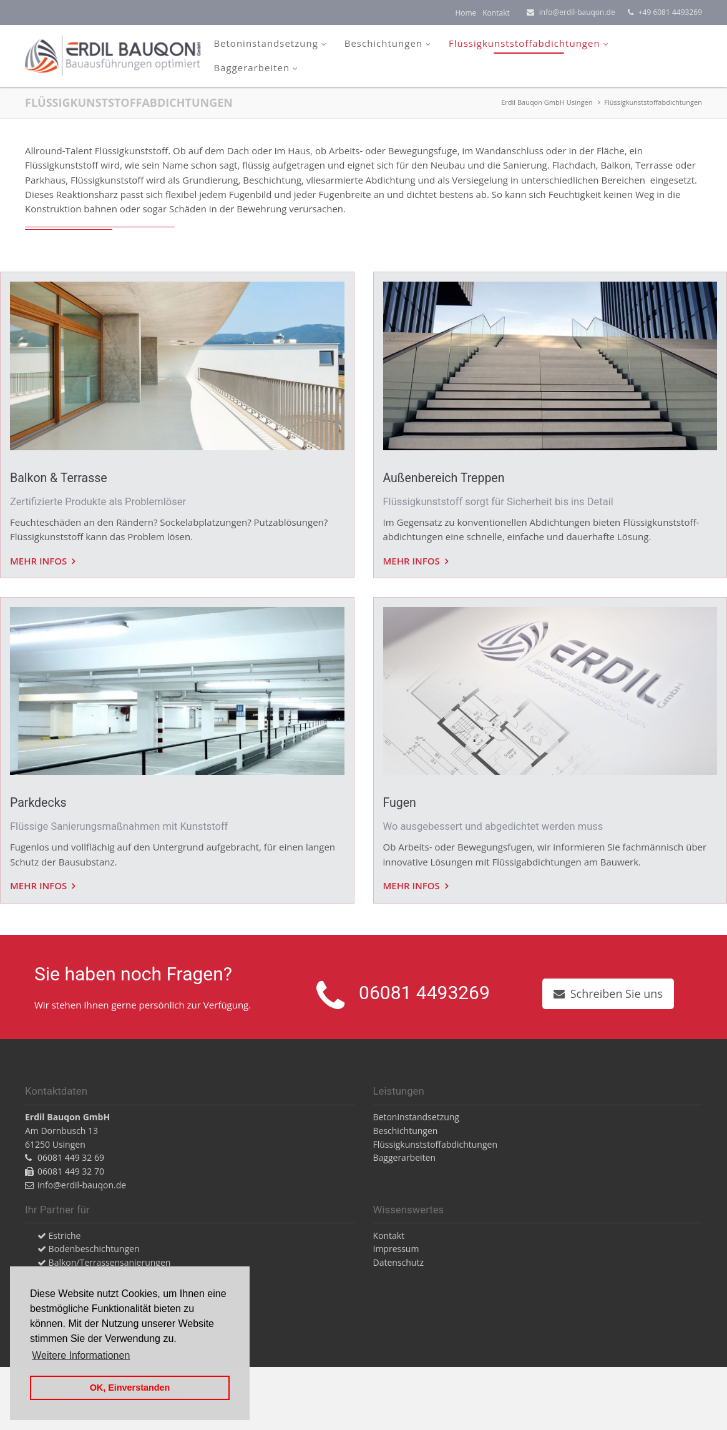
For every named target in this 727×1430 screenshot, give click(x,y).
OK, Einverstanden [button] (130, 1388)
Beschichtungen (383, 43)
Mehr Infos (39, 561)
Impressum (396, 1249)
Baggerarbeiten (251, 67)
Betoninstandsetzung (265, 43)
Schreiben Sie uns (616, 993)
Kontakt (495, 12)
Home (465, 12)
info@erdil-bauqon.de (577, 12)
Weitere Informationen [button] (81, 1355)
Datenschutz (398, 1262)
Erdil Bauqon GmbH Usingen (546, 102)
